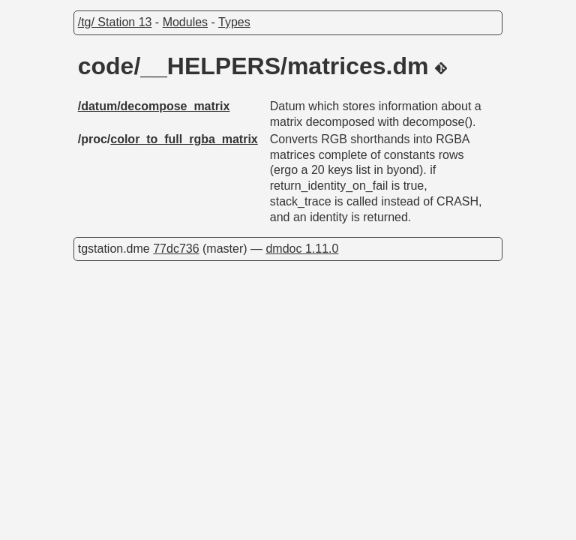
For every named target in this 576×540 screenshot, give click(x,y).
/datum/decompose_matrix (154, 106)
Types (234, 22)
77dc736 (176, 248)
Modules (185, 22)
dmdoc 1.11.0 (302, 248)
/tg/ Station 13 (115, 22)
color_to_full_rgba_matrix (184, 139)
